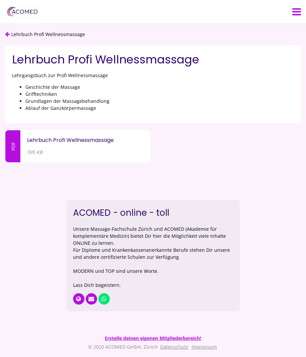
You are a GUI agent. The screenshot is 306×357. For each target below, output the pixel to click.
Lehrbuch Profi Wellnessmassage (48, 34)
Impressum (204, 347)
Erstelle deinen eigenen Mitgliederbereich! (153, 338)
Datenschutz (174, 347)
